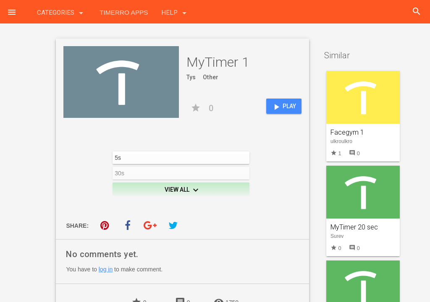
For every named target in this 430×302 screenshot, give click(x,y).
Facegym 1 (347, 132)
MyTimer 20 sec (354, 227)
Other (211, 77)
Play (283, 107)
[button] (12, 12)
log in (106, 269)
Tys (191, 77)
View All (183, 190)
